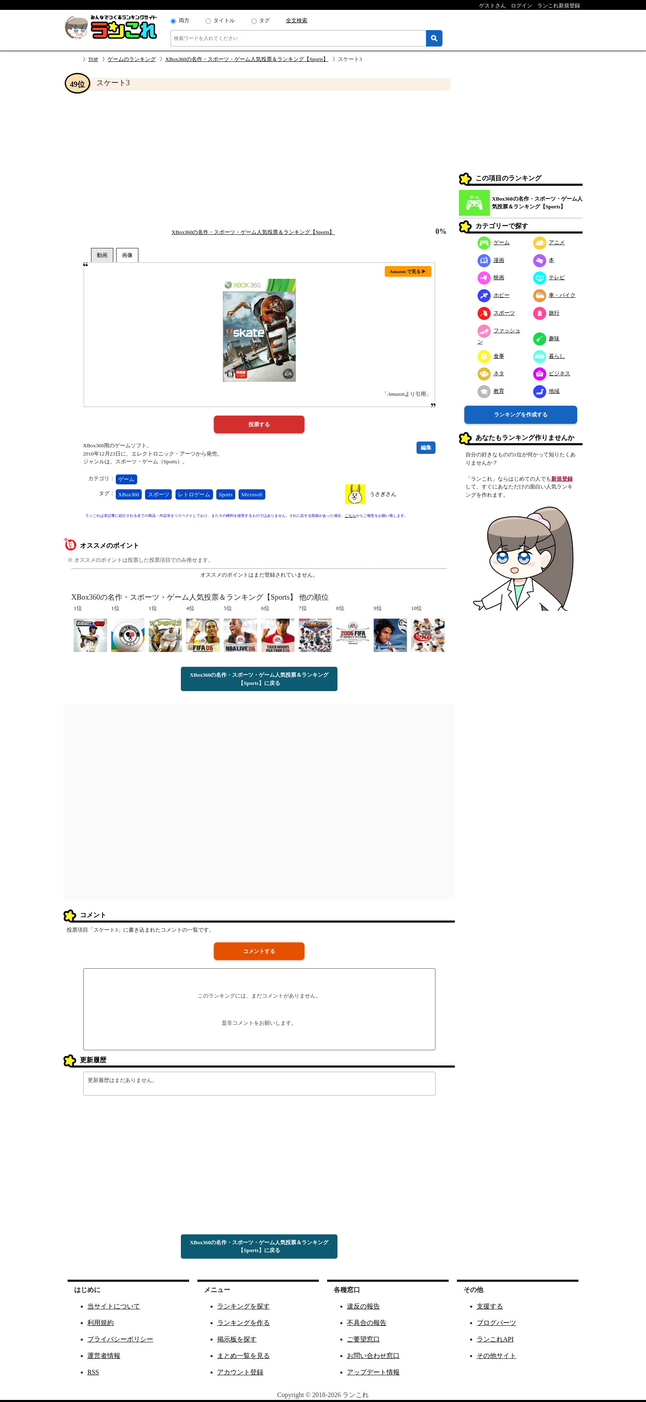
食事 (490, 356)
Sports (225, 494)
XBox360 (128, 494)
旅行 (546, 313)
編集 (426, 447)
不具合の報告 (366, 1322)
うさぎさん (383, 494)
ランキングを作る (243, 1322)
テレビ (549, 277)
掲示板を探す (237, 1339)
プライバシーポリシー (120, 1339)
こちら (350, 516)
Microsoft (251, 494)
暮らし (549, 356)
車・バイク (554, 295)
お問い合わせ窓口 (373, 1355)
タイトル (224, 20)
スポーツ (158, 494)
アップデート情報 (373, 1372)
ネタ (490, 373)
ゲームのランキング (132, 59)
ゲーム (126, 479)
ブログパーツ (496, 1322)
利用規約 (100, 1322)
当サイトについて (113, 1306)
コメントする (259, 951)
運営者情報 (103, 1355)
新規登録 (562, 479)
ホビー (493, 295)
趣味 (546, 338)
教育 (490, 391)
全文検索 (296, 20)
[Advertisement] (259, 159)
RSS (93, 1372)
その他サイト (496, 1355)
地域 (546, 391)
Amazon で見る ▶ (408, 271)
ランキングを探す (243, 1306)
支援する (490, 1306)
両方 (184, 20)
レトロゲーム (194, 494)
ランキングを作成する (521, 414)
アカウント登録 (240, 1372)
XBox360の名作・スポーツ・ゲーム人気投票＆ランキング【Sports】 (246, 59)
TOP (93, 59)
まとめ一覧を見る (243, 1355)
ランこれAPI (495, 1339)
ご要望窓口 (363, 1339)
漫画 (490, 260)
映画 (490, 277)
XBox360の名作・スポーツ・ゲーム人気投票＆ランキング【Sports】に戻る (259, 679)
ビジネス (552, 373)
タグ (264, 20)
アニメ (549, 242)
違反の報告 (363, 1306)
